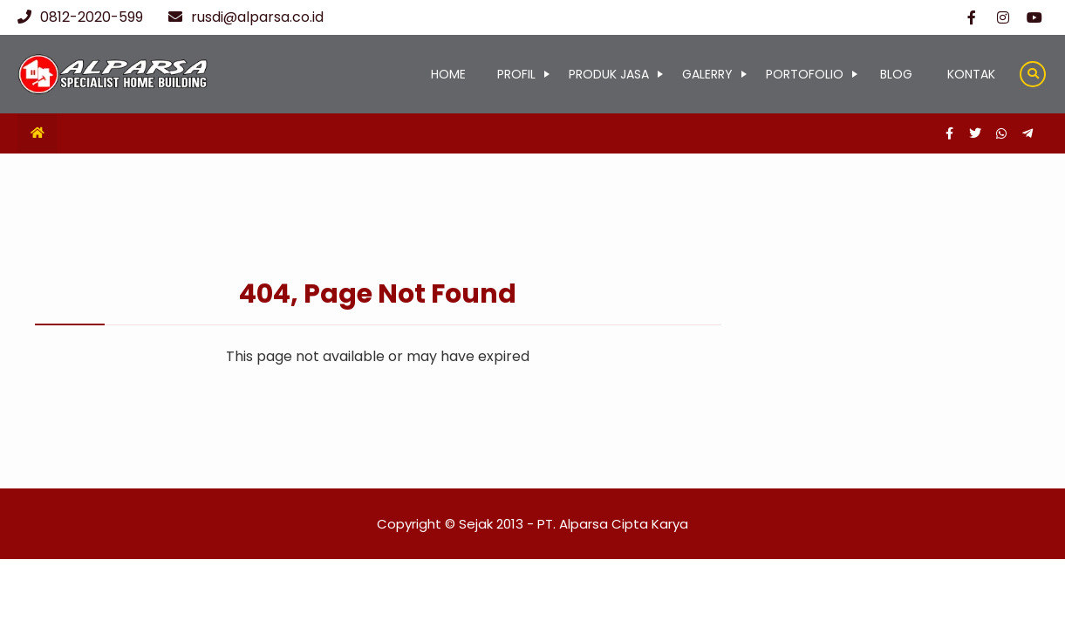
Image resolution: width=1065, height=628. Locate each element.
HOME (448, 74)
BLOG (896, 74)
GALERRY (707, 74)
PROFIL (516, 74)
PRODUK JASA (609, 74)
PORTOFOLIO (804, 74)
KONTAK (971, 74)
